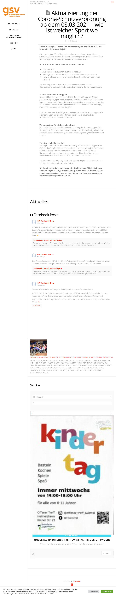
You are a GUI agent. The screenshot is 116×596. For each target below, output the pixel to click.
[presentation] (31, 413)
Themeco (76, 586)
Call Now (36, 305)
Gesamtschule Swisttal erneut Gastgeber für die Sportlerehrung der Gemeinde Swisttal (71, 357)
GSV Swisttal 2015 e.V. (45, 221)
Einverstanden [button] (107, 591)
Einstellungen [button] (93, 591)
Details (106, 553)
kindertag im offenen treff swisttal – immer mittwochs (71, 539)
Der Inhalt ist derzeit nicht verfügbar (47, 240)
